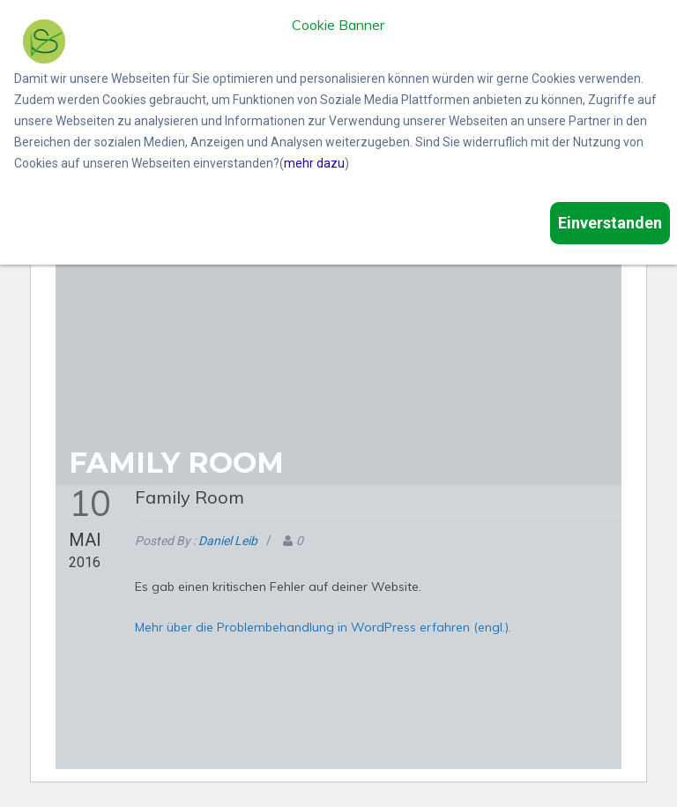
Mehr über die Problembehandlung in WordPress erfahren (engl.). (323, 627)
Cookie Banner (338, 26)
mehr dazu (314, 163)
